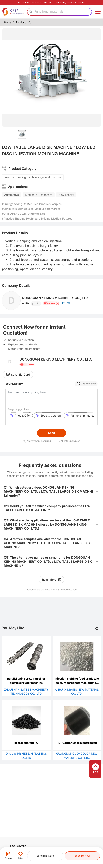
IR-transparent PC (26, 742)
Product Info (23, 22)
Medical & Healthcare (38, 194)
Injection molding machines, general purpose (32, 177)
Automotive (11, 194)
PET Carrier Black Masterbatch (77, 742)
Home (7, 22)
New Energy (66, 194)
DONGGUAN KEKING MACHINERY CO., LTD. (55, 298)
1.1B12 (65, 303)
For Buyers (18, 846)
